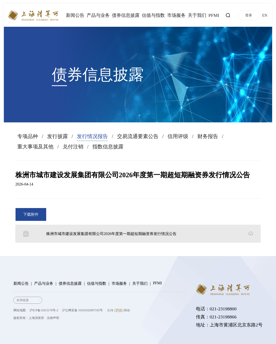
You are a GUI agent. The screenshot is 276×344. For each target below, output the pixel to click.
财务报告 (207, 136)
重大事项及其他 (35, 147)
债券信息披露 (126, 15)
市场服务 (176, 15)
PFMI (214, 15)
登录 (248, 15)
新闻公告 (75, 15)
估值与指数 (153, 15)
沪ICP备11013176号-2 (44, 310)
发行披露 (57, 136)
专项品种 (27, 136)
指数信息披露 (107, 147)
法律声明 (53, 318)
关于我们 (197, 15)
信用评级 (178, 136)
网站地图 (19, 310)
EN (264, 15)
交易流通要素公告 (138, 136)
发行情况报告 (92, 136)
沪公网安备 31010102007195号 (82, 310)
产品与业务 (98, 15)
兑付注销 (73, 147)
